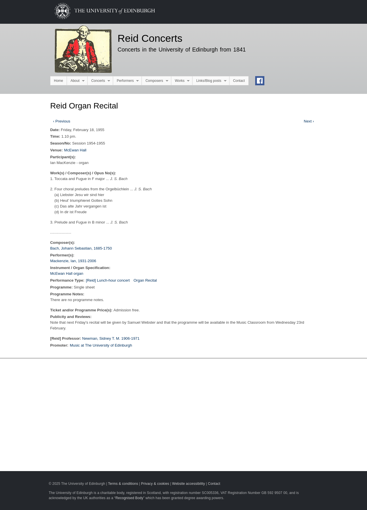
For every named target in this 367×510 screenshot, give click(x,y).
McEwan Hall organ (66, 273)
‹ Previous (61, 121)
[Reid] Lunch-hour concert (108, 280)
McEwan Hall (75, 150)
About (76, 81)
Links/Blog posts (209, 81)
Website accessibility (188, 484)
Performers (126, 81)
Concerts (98, 81)
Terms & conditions (123, 484)
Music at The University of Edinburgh (101, 345)
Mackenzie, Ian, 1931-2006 (73, 261)
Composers (155, 81)
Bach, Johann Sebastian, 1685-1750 (81, 248)
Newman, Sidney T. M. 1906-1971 (111, 338)
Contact (239, 81)
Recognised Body (129, 498)
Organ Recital (145, 280)
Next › (309, 121)
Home (58, 81)
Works (180, 81)
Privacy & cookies (155, 484)
